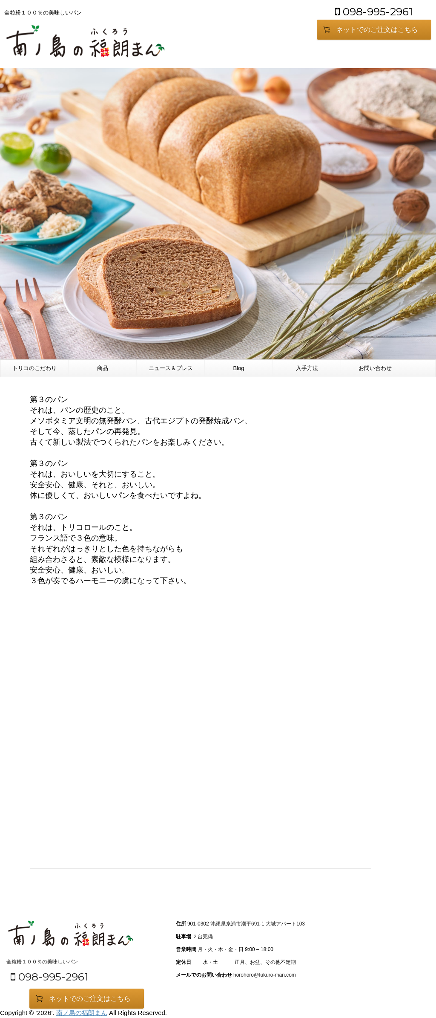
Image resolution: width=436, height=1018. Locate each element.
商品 (102, 368)
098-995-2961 (374, 11)
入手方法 (307, 368)
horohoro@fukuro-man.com (264, 975)
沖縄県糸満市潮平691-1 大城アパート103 (257, 924)
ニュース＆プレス (171, 368)
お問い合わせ (375, 368)
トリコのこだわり (34, 368)
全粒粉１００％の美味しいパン (42, 962)
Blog (238, 368)
